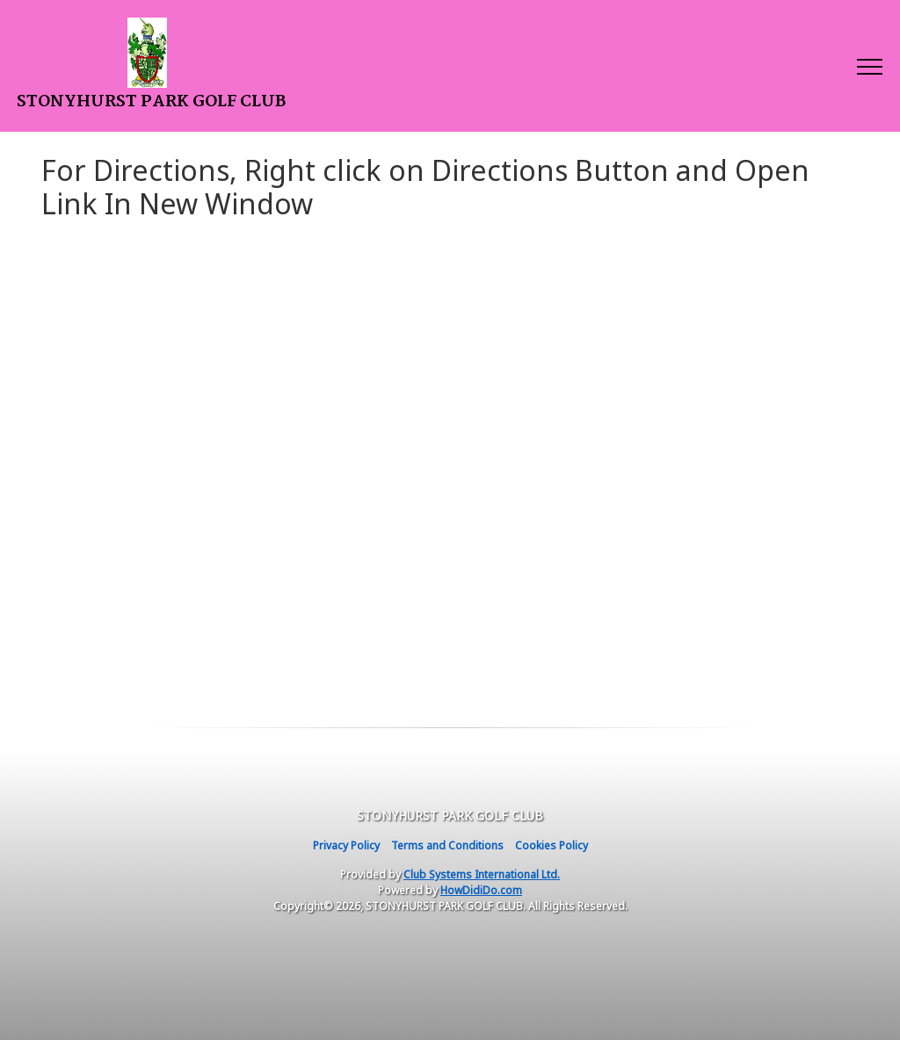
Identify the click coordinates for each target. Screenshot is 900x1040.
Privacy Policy (346, 845)
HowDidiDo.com (481, 890)
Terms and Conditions (447, 845)
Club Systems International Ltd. (481, 874)
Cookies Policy (551, 845)
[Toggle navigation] (868, 66)
